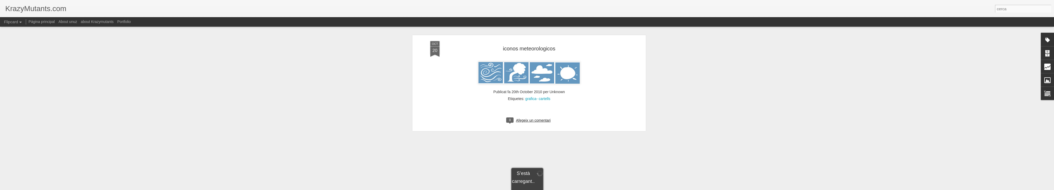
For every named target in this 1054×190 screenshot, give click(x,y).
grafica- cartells (537, 61)
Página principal (41, 22)
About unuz (67, 22)
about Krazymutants (97, 22)
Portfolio (124, 22)
